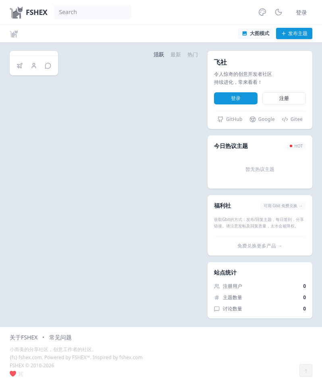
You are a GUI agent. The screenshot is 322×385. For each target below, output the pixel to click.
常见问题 (60, 337)
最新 (175, 54)
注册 (284, 98)
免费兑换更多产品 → (259, 245)
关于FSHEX (23, 337)
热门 (192, 54)
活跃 (159, 54)
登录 (301, 12)
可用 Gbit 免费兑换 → (283, 205)
